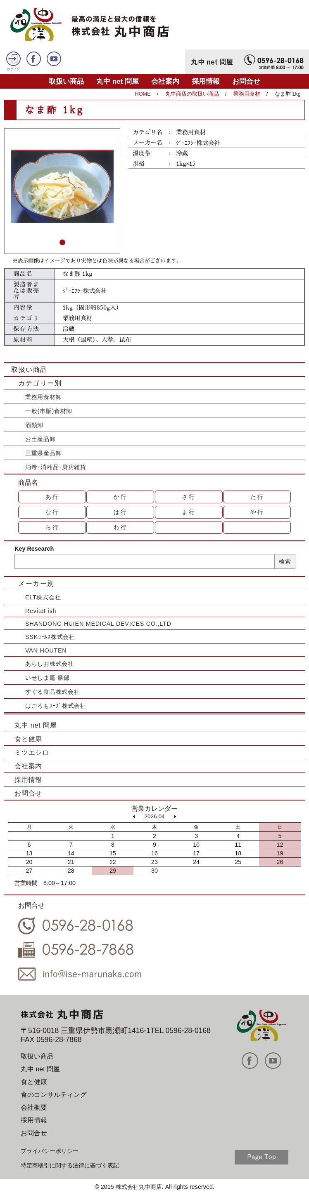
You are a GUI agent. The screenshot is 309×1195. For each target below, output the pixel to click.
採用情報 (206, 81)
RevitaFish (40, 611)
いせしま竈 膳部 (47, 677)
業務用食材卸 (43, 397)
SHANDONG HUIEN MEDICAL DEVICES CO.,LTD (98, 623)
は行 (121, 512)
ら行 (52, 527)
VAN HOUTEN (46, 650)
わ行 (121, 527)
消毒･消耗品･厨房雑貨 (55, 467)
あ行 (52, 496)
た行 (257, 496)
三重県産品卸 (43, 453)
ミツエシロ (31, 752)
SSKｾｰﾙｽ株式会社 (50, 637)
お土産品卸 (40, 439)
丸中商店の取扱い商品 (192, 94)
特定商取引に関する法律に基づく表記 (70, 1165)
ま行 (189, 512)
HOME (142, 94)
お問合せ (246, 81)
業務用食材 (246, 94)
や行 (257, 512)
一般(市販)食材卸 (48, 411)
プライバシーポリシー (49, 1151)
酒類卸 (34, 425)
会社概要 (34, 1107)
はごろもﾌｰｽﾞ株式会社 (55, 705)
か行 (121, 496)
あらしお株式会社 (49, 663)
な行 (52, 512)
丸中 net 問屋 (117, 81)
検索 (285, 561)
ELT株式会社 (43, 597)
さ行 (189, 496)
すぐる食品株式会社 (52, 691)
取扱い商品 (66, 81)
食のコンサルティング (54, 1094)
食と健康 (28, 738)
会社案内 (165, 81)
